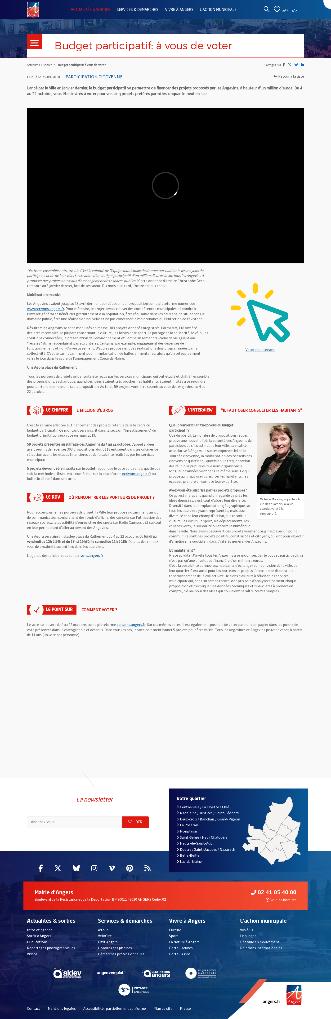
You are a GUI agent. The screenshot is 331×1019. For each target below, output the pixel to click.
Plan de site (162, 1008)
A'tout (103, 929)
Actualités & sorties (90, 10)
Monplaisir (187, 831)
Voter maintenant (260, 349)
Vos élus (246, 929)
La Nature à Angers (184, 941)
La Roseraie (188, 825)
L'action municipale (218, 10)
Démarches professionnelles (121, 954)
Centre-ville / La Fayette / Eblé (203, 807)
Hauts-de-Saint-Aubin (196, 843)
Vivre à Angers (179, 10)
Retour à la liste (288, 76)
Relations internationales (261, 947)
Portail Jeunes (181, 947)
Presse (185, 1008)
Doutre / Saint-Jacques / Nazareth (206, 849)
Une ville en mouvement (259, 941)
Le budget (248, 935)
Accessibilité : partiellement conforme (114, 1008)
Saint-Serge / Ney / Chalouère (202, 837)
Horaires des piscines (115, 947)
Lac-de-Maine (189, 861)
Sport (173, 935)
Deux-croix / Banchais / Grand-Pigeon (208, 819)
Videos (32, 954)
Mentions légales (62, 1008)
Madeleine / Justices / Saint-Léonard (207, 813)
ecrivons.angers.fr (136, 473)
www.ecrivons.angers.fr (45, 308)
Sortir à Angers (39, 935)
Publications (37, 941)
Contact (33, 1008)
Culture (175, 929)
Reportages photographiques (51, 947)
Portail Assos (180, 954)
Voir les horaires (281, 899)
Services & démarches (137, 10)
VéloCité (105, 935)
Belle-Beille (188, 855)
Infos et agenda (39, 929)
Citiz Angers (108, 941)
